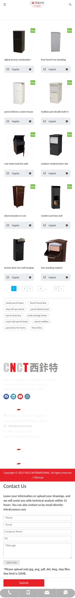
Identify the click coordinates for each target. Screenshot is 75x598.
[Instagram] (27, 396)
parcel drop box (13, 315)
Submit (23, 583)
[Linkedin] (13, 396)
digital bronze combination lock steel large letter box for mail (18, 59)
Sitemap (38, 477)
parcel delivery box (39, 309)
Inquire (11, 69)
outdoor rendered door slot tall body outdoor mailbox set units (55, 163)
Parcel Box (37, 327)
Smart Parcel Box (38, 303)
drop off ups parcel (15, 309)
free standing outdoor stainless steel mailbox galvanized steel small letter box (54, 267)
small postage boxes (37, 315)
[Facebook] (6, 396)
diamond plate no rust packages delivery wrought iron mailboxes (17, 215)
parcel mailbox (41, 321)
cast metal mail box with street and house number (16, 163)
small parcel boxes (15, 303)
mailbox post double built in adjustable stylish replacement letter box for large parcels (54, 111)
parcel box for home (15, 327)
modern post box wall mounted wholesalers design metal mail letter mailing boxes (55, 215)
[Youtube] (20, 396)
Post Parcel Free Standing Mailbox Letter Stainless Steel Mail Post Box (55, 59)
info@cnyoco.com (20, 426)
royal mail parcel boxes (17, 321)
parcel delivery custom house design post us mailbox (18, 111)
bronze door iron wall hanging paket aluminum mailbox (19, 267)
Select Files (11, 562)
